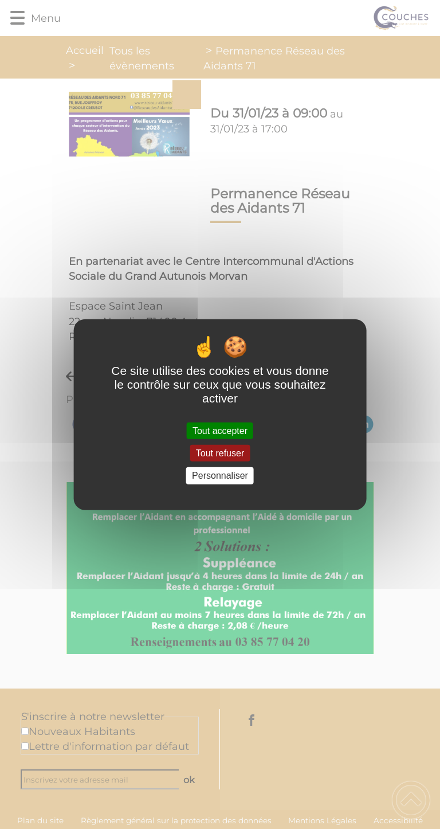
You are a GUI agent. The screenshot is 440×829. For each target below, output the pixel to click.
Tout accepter (219, 431)
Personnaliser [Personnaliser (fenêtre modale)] (220, 475)
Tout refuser (220, 453)
